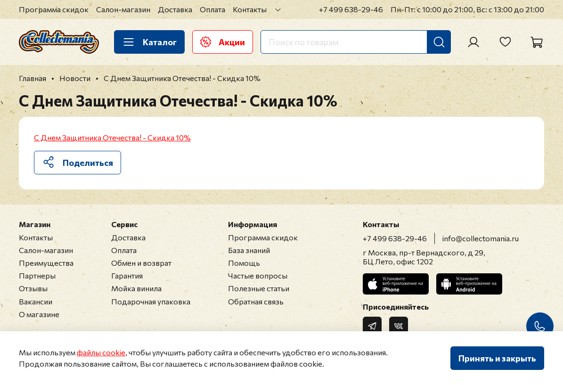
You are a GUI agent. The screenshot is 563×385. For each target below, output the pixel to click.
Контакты (250, 9)
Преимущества (46, 262)
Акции (222, 42)
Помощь (244, 262)
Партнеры (37, 275)
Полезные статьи (258, 288)
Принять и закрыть (497, 358)
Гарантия (127, 275)
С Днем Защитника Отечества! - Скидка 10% (112, 137)
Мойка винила (136, 288)
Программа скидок (54, 9)
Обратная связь (256, 301)
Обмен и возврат (141, 262)
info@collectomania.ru (480, 238)
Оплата (212, 9)
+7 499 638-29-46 (351, 9)
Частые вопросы (257, 275)
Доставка (175, 9)
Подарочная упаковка (150, 301)
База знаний (249, 250)
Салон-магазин (123, 9)
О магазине (39, 314)
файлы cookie (101, 352)
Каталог (149, 42)
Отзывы (33, 288)
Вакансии (35, 301)
